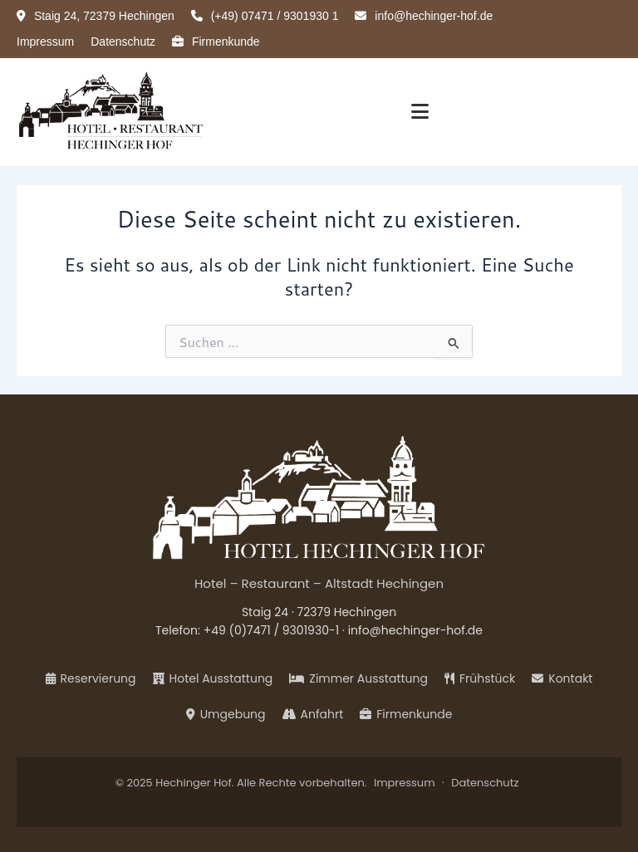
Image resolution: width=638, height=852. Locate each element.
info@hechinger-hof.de (415, 630)
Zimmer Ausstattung (358, 678)
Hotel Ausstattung (213, 678)
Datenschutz (123, 41)
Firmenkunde (216, 41)
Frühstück (479, 678)
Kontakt (562, 678)
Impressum (45, 41)
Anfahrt (313, 714)
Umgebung (226, 714)
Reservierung (91, 678)
